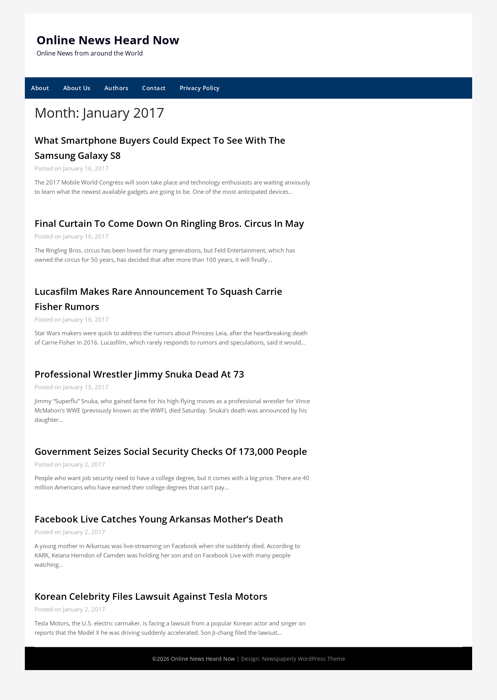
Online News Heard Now (107, 40)
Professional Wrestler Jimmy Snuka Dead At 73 (148, 389)
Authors (116, 88)
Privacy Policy (200, 88)
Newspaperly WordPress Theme (303, 688)
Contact (154, 88)
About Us (76, 88)
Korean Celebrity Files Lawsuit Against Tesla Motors (160, 626)
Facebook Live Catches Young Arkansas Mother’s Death (169, 549)
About (40, 88)
